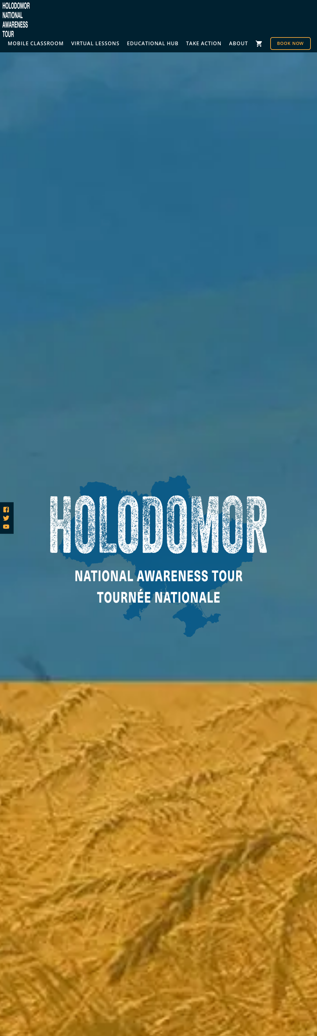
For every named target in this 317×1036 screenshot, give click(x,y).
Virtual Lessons (95, 43)
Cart (259, 43)
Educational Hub (153, 43)
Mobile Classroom (36, 43)
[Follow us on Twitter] (6, 518)
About (238, 43)
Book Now (290, 43)
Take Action (204, 43)
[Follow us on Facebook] (6, 509)
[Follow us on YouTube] (6, 526)
